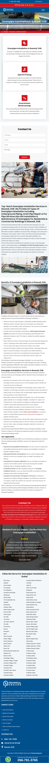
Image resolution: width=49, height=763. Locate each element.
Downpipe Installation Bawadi (18, 31)
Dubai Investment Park (32, 609)
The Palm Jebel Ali (9, 621)
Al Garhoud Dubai (31, 668)
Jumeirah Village (8, 665)
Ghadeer (6, 602)
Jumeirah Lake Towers (10, 670)
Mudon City (7, 646)
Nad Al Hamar (7, 643)
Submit (24, 157)
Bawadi (6, 31)
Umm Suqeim (7, 585)
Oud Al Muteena (8, 641)
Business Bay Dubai (31, 631)
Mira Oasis (7, 580)
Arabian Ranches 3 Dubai (33, 643)
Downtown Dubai (31, 619)
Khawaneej (7, 604)
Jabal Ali (28, 585)
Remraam (6, 631)
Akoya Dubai (7, 597)
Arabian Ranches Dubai (32, 648)
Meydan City (7, 653)
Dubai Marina (30, 607)
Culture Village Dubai (32, 626)
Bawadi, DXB (9, 747)
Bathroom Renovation (9, 713)
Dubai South (29, 597)
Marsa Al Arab (7, 655)
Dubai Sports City (31, 595)
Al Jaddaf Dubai (30, 665)
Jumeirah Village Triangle (11, 660)
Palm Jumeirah (8, 636)
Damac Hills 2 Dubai (32, 621)
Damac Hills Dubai (31, 624)
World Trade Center (9, 609)
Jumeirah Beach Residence (34, 580)
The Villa (6, 617)
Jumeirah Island (8, 672)
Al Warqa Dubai (30, 655)
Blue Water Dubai (31, 634)
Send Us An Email (12, 743)
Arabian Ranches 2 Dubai (33, 646)
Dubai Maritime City (31, 604)
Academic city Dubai (32, 675)
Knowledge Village (9, 658)
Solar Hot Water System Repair (11, 726)
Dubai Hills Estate (31, 614)
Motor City (6, 648)
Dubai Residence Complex (33, 602)
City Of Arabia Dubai (32, 629)
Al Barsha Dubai (30, 672)
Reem (5, 634)
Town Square (7, 614)
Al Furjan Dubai (30, 670)
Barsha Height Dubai (32, 638)
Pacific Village (7, 638)
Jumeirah (28, 583)
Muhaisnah (7, 595)
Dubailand (29, 590)
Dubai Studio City (31, 592)
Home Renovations (8, 710)
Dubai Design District (32, 617)
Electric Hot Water (8, 720)
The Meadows (7, 590)
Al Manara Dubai (31, 660)
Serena (6, 629)
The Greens (7, 626)
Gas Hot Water (7, 723)
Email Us (39, 1)
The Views (6, 619)
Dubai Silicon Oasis (31, 600)
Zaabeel (6, 583)
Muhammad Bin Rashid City (11, 651)
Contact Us (6, 730)
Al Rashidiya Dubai (31, 658)
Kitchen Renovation (8, 716)
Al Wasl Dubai (30, 651)
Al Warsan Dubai (31, 653)
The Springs (7, 587)
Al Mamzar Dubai (31, 663)
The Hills (6, 624)
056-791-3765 (28, 760)
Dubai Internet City (31, 612)
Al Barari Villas (8, 607)
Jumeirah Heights (8, 675)
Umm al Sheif (7, 612)
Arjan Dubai (29, 641)
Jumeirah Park (8, 668)
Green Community (31, 587)
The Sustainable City (9, 600)
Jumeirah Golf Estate (9, 592)
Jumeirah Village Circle (10, 663)
